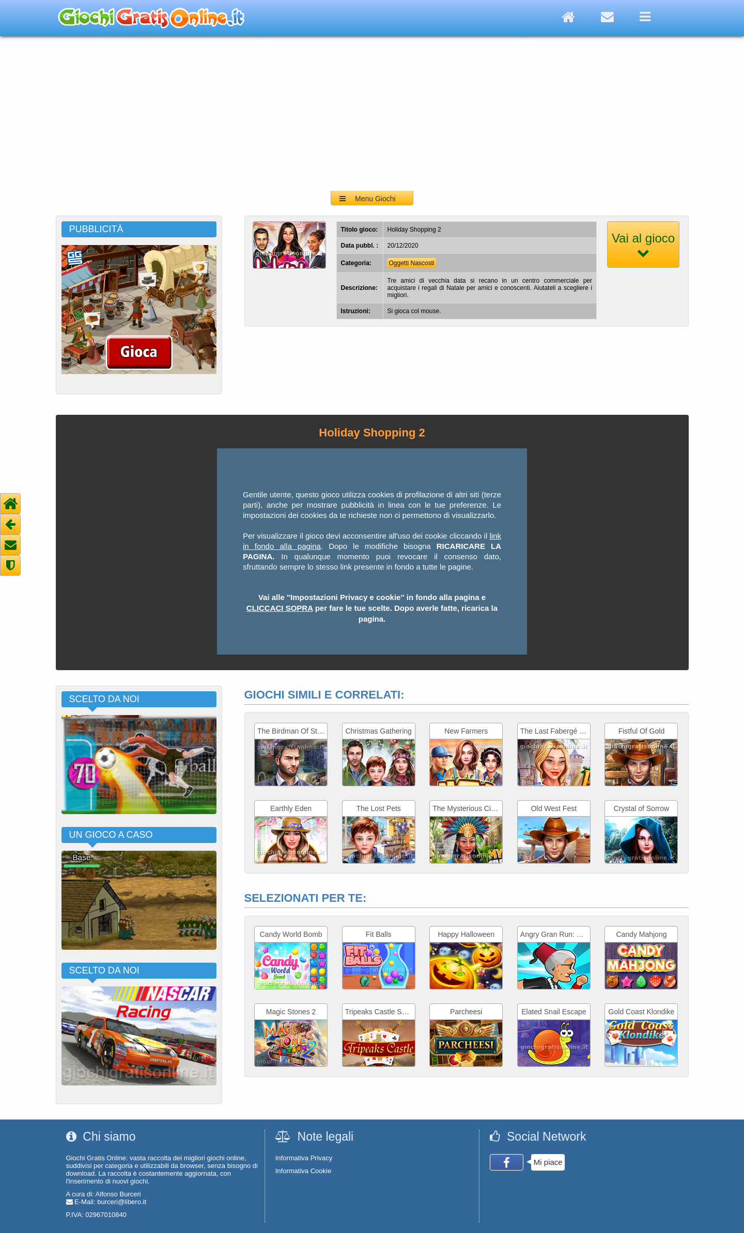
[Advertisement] (372, 113)
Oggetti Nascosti (412, 263)
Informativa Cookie (303, 1171)
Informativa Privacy (304, 1158)
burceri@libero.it (121, 1202)
